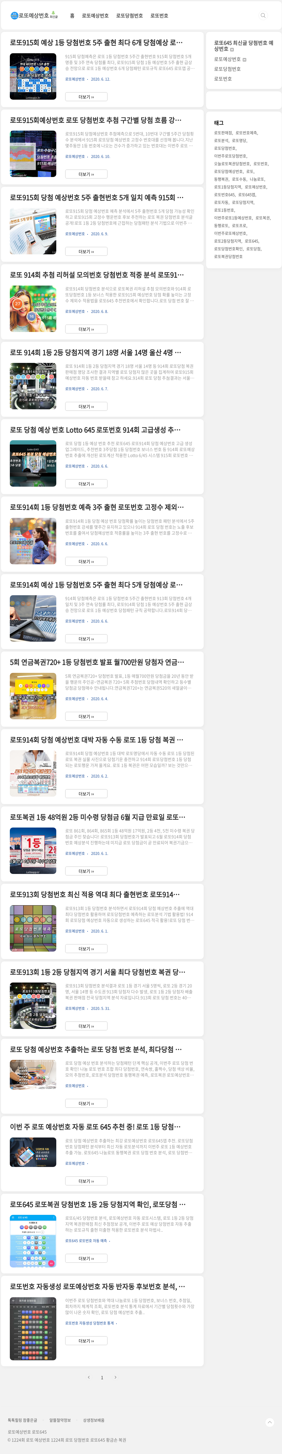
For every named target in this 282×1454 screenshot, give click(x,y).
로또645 (251, 241)
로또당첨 (253, 248)
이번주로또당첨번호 (230, 156)
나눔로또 (257, 179)
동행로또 (221, 225)
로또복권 (262, 217)
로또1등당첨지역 (227, 186)
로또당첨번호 (129, 15)
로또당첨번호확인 (228, 248)
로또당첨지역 (242, 202)
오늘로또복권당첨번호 (232, 163)
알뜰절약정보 (60, 1420)
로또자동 (221, 202)
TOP (270, 1422)
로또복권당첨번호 (228, 256)
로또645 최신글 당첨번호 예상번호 (243, 45)
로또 (249, 171)
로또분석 (221, 140)
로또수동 (239, 179)
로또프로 (239, 225)
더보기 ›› (86, 97)
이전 (89, 1377)
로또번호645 (224, 194)
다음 (115, 1377)
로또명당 (239, 140)
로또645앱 (246, 194)
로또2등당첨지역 (227, 241)
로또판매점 (223, 132)
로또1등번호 (224, 210)
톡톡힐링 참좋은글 (22, 1420)
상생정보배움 (94, 1420)
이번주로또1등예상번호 (233, 217)
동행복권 (221, 179)
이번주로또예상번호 (230, 233)
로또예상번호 (95, 15)
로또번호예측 (246, 132)
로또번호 (159, 15)
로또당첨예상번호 (228, 171)
